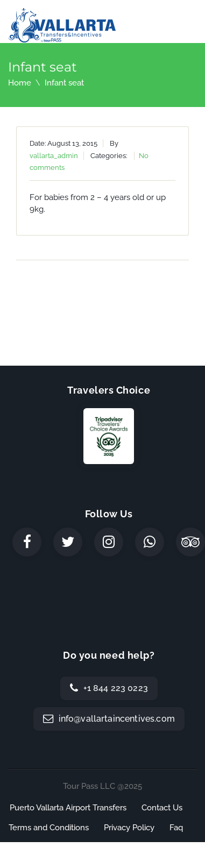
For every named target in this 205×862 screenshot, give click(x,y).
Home (19, 83)
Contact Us (162, 808)
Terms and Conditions (49, 827)
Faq (176, 827)
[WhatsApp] (149, 542)
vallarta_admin (54, 156)
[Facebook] (26, 542)
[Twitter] (67, 542)
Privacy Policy (129, 827)
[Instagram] (108, 542)
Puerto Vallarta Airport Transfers (68, 808)
